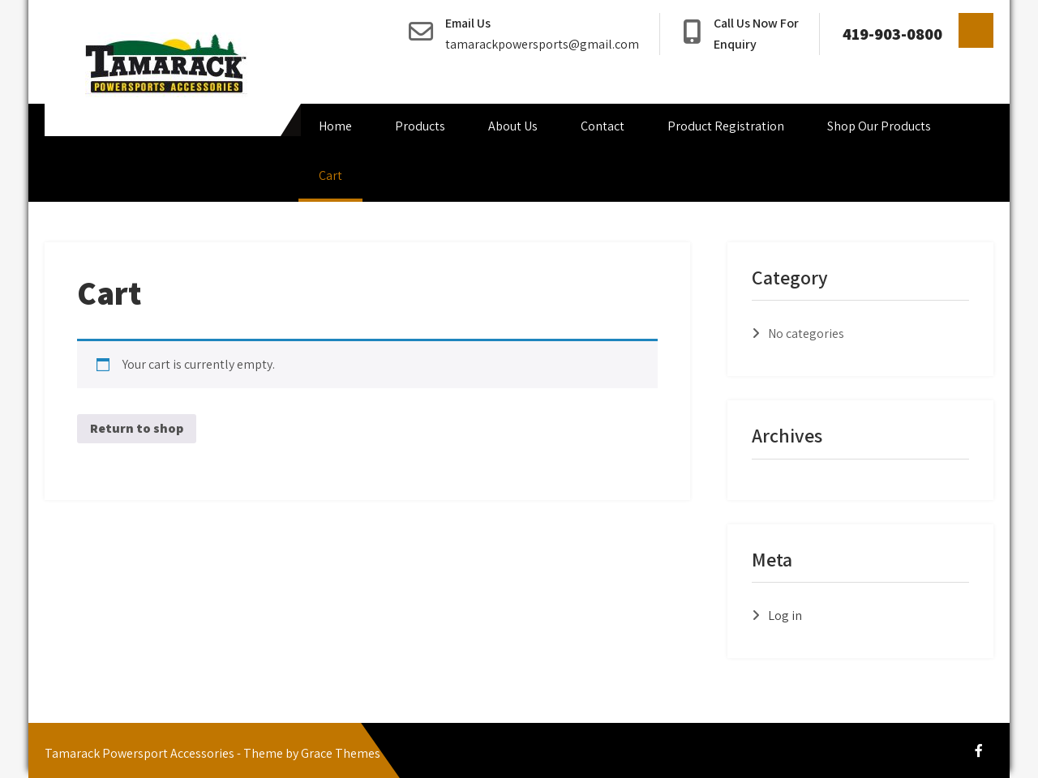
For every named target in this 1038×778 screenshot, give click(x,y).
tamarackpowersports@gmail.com (542, 44)
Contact (602, 126)
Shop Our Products (879, 126)
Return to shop (136, 428)
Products (420, 126)
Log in (785, 615)
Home (335, 126)
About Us (513, 126)
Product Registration (725, 126)
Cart (330, 175)
